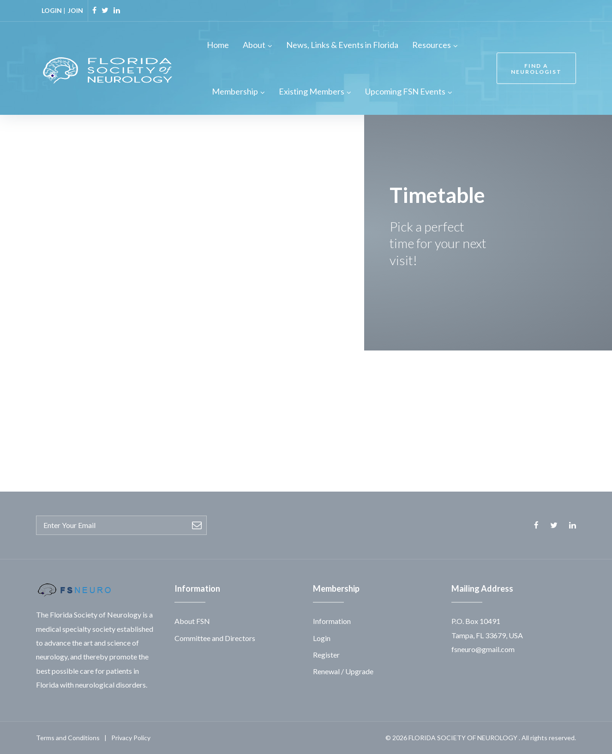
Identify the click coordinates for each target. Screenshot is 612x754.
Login (321, 638)
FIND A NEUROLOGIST (536, 68)
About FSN (192, 621)
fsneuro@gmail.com (483, 649)
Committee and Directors (214, 638)
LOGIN (52, 10)
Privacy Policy (130, 738)
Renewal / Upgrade (343, 671)
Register (326, 654)
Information (332, 621)
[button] (529, 439)
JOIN (75, 10)
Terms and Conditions (68, 738)
